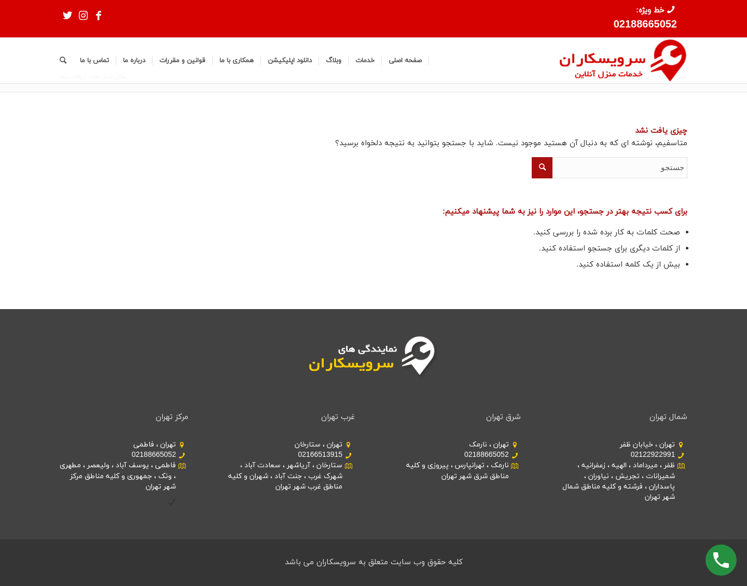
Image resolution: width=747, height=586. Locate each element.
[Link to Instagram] (83, 15)
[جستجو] (63, 60)
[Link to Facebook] (98, 15)
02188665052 (645, 25)
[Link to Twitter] (67, 15)
